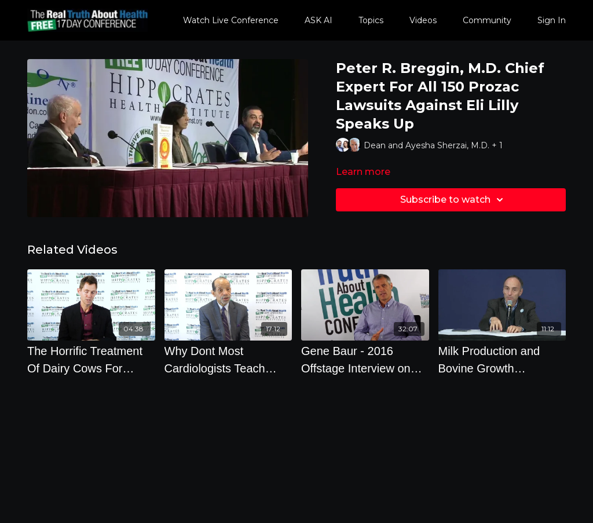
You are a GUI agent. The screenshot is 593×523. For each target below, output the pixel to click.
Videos (423, 20)
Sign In (551, 20)
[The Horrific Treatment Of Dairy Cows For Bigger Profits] (91, 359)
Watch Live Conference (231, 20)
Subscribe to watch (453, 200)
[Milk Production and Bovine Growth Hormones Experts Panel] (502, 359)
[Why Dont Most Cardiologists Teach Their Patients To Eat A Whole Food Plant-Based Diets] (228, 359)
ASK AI (318, 20)
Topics (370, 20)
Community (487, 20)
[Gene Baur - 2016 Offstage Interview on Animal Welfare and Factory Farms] (365, 359)
